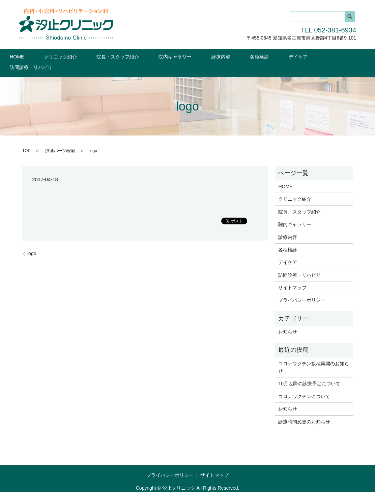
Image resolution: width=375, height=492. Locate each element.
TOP (26, 140)
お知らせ (287, 321)
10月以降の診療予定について (309, 373)
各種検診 (244, 56)
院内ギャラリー (177, 56)
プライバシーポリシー (301, 289)
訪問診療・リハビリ (317, 56)
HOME (44, 56)
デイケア (274, 56)
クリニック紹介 (78, 56)
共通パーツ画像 (60, 140)
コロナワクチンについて (304, 385)
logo (31, 242)
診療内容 (214, 56)
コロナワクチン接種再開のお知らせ (313, 356)
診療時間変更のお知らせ (304, 411)
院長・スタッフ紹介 (128, 56)
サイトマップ (292, 276)
